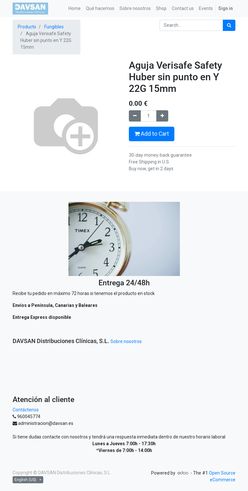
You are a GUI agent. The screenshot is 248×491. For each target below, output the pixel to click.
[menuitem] (74, 9)
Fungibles (54, 26)
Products (27, 26)
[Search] (229, 25)
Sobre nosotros (126, 341)
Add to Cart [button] (151, 134)
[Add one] (162, 116)
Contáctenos (26, 409)
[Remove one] (135, 116)
